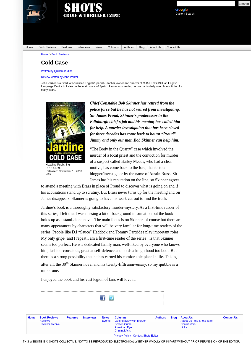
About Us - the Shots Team (196, 320)
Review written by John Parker (59, 77)
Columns (120, 317)
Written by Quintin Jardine (57, 71)
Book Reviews (60, 54)
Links (183, 327)
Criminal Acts (123, 330)
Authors (160, 317)
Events (106, 320)
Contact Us (230, 317)
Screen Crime (123, 324)
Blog (174, 317)
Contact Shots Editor (145, 335)
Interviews (90, 317)
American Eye (123, 327)
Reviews (45, 320)
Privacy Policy (123, 335)
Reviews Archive (50, 324)
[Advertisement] (210, 121)
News (105, 317)
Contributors (187, 324)
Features (72, 317)
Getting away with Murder (130, 320)
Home (44, 54)
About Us (186, 317)
